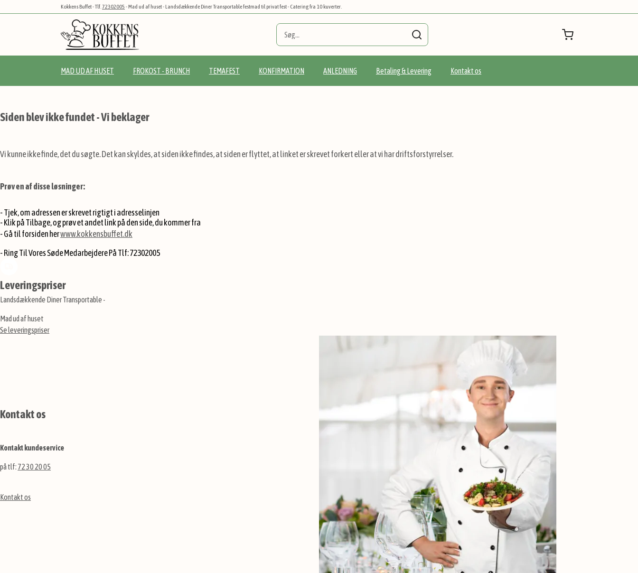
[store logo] (100, 34)
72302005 (113, 6)
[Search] (416, 34)
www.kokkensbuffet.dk (96, 234)
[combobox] (352, 34)
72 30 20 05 (34, 466)
